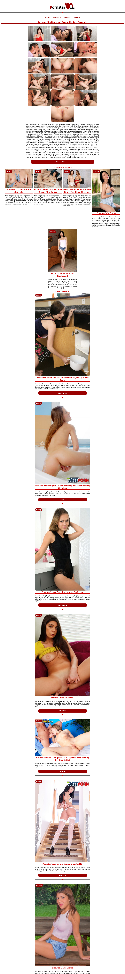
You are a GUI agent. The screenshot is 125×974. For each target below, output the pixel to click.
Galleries (76, 17)
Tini (62, 499)
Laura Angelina (62, 605)
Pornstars (67, 17)
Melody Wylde (62, 393)
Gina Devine (62, 875)
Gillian (62, 771)
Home (48, 17)
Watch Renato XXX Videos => (62, 162)
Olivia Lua (62, 711)
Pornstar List (57, 17)
